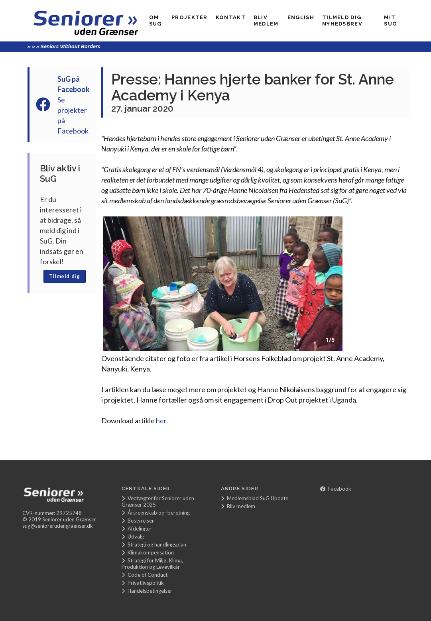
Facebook (335, 488)
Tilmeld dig (64, 276)
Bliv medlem (266, 20)
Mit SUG (390, 20)
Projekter (189, 17)
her (161, 420)
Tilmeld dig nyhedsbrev (342, 20)
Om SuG (155, 20)
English (300, 17)
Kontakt (231, 17)
